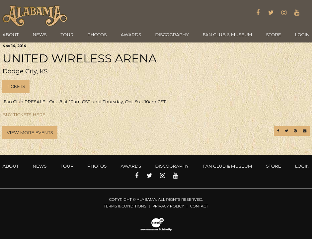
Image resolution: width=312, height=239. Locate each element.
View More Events (30, 132)
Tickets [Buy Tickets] (16, 86)
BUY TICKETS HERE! (24, 114)
